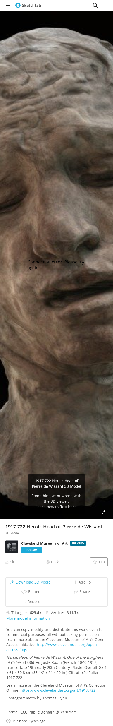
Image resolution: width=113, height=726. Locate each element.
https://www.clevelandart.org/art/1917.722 (57, 690)
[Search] (95, 5)
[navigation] (7, 5)
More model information (28, 618)
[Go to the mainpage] (28, 5)
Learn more (66, 712)
